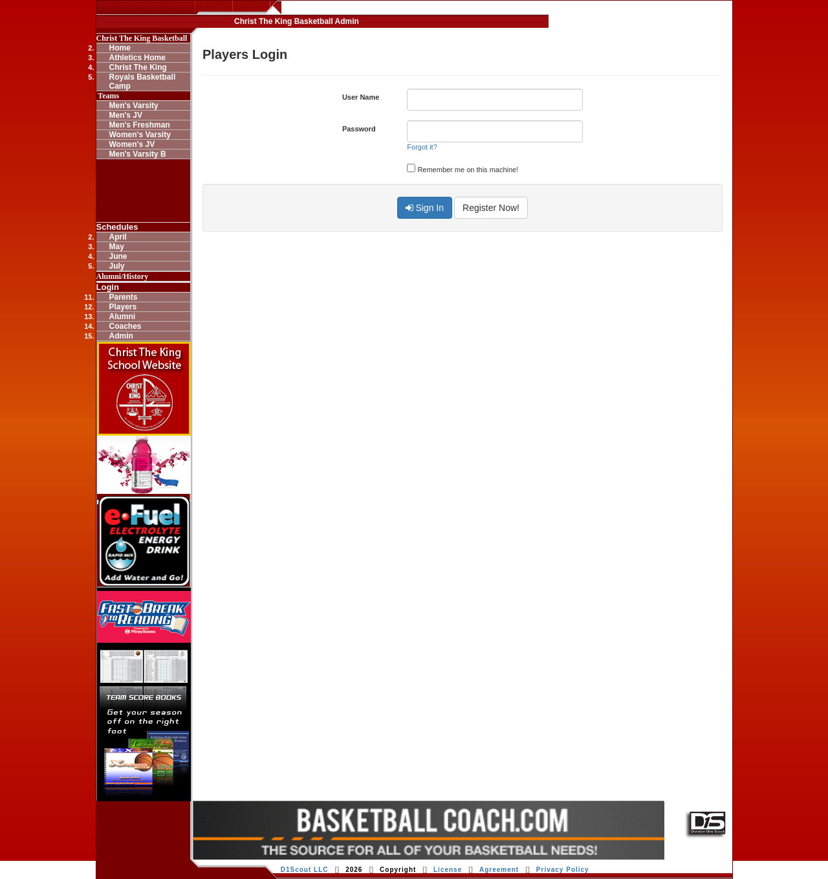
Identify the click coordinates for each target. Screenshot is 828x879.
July (117, 266)
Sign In (425, 208)
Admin (121, 335)
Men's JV (126, 115)
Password (359, 129)
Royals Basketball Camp (142, 81)
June (118, 256)
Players (123, 306)
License (447, 869)
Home (120, 47)
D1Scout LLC (305, 869)
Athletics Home (137, 57)
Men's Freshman (139, 124)
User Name (360, 97)
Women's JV (132, 144)
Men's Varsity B (137, 154)
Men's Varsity (133, 105)
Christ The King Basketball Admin (296, 21)
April (118, 236)
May (116, 246)
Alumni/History (122, 276)
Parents (123, 297)
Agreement (499, 869)
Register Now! (491, 208)
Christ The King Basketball (142, 38)
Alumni (122, 316)
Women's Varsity (140, 134)
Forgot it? (422, 147)
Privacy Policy (562, 869)
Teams (108, 95)
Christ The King (138, 67)
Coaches (125, 326)
